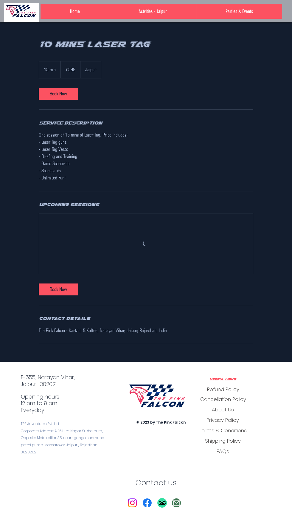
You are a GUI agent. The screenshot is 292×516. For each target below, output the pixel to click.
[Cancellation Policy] (223, 399)
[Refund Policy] (223, 389)
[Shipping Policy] (223, 441)
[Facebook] (147, 503)
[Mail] (176, 502)
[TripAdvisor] (162, 503)
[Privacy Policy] (223, 420)
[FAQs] (223, 451)
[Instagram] (132, 503)
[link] (58, 94)
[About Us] (223, 409)
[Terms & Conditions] (223, 430)
